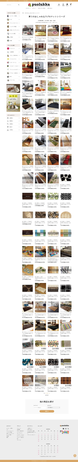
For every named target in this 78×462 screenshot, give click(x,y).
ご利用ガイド (29, 428)
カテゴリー (28, 8)
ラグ (9, 19)
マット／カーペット (12, 23)
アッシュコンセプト (12, 69)
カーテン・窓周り (12, 16)
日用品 (10, 37)
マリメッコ (11, 48)
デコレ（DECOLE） (12, 55)
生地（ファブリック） (13, 30)
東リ (9, 76)
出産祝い (10, 124)
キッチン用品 (11, 34)
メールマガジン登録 (30, 430)
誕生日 (9, 127)
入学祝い (10, 130)
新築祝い (10, 121)
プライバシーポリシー (31, 434)
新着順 (54, 20)
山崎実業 (10, 52)
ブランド (33, 8)
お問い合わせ (49, 8)
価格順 (51, 20)
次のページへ (55, 22)
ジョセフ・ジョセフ (12, 66)
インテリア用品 (11, 27)
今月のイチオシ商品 (41, 8)
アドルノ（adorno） (12, 73)
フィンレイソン (11, 59)
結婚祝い (10, 118)
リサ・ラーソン (11, 62)
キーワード (36, 405)
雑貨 (9, 41)
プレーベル (11, 80)
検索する (47, 411)
